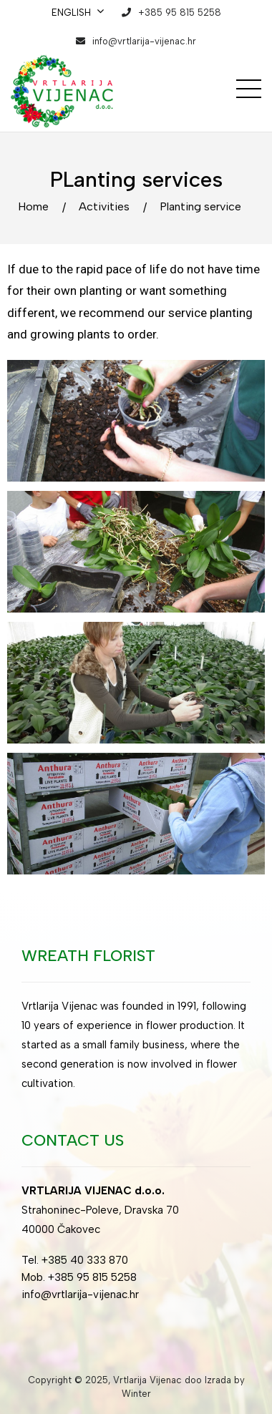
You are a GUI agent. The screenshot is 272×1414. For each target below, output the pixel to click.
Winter (136, 1393)
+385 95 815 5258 (179, 12)
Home (33, 206)
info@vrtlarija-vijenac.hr (144, 41)
